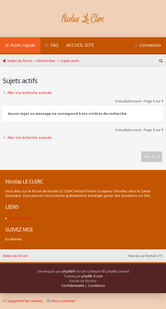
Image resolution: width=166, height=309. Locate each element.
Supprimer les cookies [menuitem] (23, 300)
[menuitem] (51, 45)
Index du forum (15, 255)
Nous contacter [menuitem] (61, 300)
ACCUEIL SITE (80, 45)
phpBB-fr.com (92, 276)
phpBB (67, 271)
